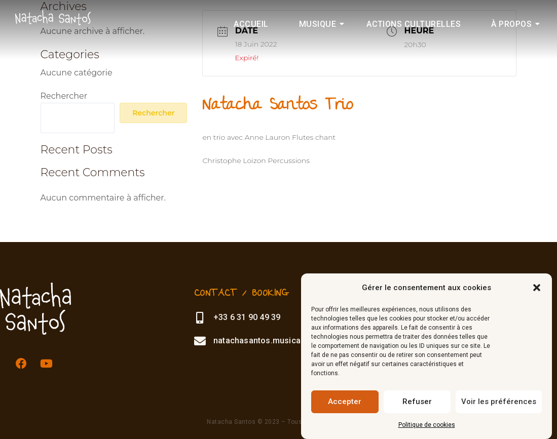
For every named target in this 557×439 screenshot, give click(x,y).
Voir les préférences (498, 401)
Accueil (251, 24)
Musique (322, 24)
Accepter (344, 401)
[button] (537, 288)
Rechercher (64, 96)
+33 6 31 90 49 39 (245, 317)
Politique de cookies (426, 424)
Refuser (417, 401)
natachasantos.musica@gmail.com (279, 340)
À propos (515, 24)
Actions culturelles (413, 24)
